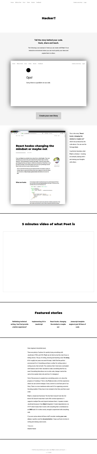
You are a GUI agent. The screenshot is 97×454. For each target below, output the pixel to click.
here (76, 147)
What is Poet (18, 2)
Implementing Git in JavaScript (39, 323)
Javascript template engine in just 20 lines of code (77, 324)
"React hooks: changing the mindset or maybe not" (77, 136)
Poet (71, 154)
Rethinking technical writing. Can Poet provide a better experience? (19, 324)
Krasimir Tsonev (32, 428)
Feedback (38, 2)
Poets (28, 2)
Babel (45, 404)
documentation (47, 419)
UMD (30, 409)
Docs (24, 2)
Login (85, 2)
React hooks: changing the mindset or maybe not (58, 324)
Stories (33, 2)
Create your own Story (48, 116)
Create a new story (77, 2)
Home (12, 2)
